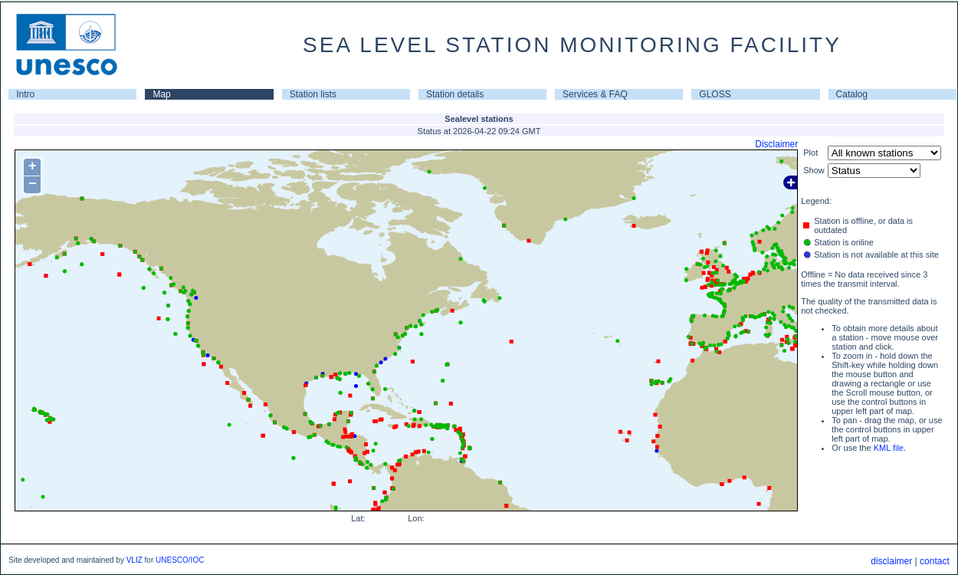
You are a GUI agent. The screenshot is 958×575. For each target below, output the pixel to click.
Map (161, 94)
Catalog (852, 94)
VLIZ (134, 560)
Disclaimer (776, 144)
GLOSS (714, 94)
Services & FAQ (595, 94)
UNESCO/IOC (180, 560)
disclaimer (891, 561)
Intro (25, 94)
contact (935, 561)
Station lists (313, 94)
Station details (455, 94)
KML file (889, 447)
